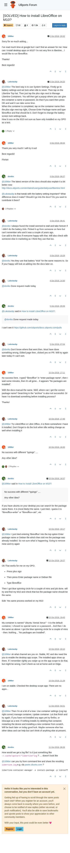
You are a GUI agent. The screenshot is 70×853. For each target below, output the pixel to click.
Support (8, 25)
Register (9, 829)
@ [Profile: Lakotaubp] (8, 194)
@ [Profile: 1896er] (6, 87)
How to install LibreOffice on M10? (38, 311)
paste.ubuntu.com (33, 764)
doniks (11, 176)
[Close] (64, 789)
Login (19, 829)
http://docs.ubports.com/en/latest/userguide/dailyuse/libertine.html (33, 188)
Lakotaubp (12, 82)
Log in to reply (60, 25)
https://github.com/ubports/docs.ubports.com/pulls (38, 327)
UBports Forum (28, 4)
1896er (11, 36)
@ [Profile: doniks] (6, 226)
